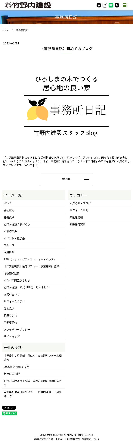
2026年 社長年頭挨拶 (16, 367)
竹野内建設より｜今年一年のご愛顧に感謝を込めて (33, 383)
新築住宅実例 (77, 224)
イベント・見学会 (14, 238)
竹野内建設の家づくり (17, 224)
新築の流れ (10, 315)
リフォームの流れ (14, 301)
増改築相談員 (12, 273)
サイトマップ (12, 336)
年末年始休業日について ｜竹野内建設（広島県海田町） (33, 394)
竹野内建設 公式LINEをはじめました (26, 287)
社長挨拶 (9, 217)
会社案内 (9, 210)
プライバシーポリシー (17, 329)
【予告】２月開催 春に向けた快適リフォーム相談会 (33, 357)
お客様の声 (10, 231)
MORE (66, 179)
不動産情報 (76, 217)
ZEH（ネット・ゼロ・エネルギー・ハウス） (30, 259)
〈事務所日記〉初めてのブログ (66, 49)
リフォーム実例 (79, 210)
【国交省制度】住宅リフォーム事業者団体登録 (31, 266)
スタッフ (9, 245)
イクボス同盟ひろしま (17, 280)
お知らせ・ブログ (80, 203)
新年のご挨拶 (12, 374)
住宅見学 (9, 308)
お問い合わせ (12, 294)
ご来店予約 (10, 322)
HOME (5, 30)
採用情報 (9, 252)
